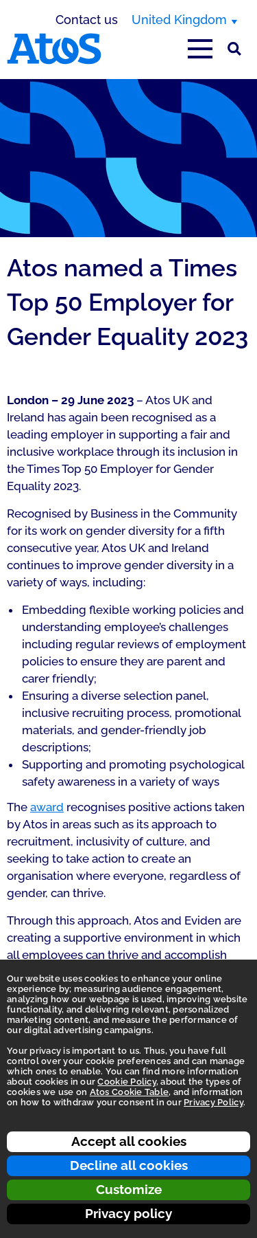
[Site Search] (234, 49)
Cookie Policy (126, 1081)
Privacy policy (128, 1213)
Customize (129, 1189)
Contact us (87, 19)
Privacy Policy (213, 1102)
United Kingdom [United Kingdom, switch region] (179, 19)
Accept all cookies (128, 1141)
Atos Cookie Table (129, 1092)
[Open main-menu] (200, 49)
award (47, 807)
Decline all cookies (129, 1165)
